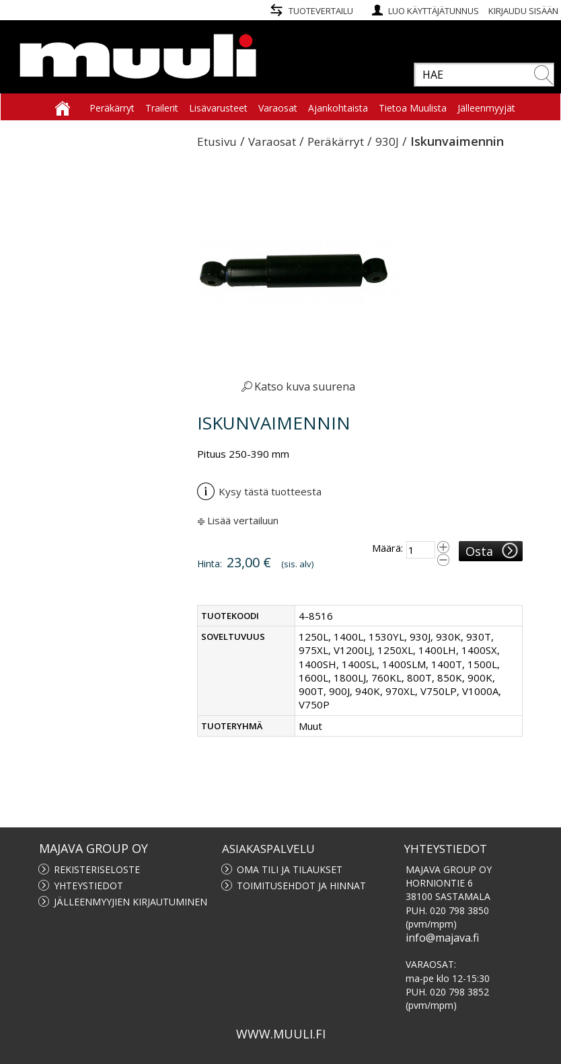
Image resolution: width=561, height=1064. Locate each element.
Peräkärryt (335, 141)
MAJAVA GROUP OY (93, 848)
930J (387, 141)
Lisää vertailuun (242, 520)
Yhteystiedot (88, 885)
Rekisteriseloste (97, 869)
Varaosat (272, 141)
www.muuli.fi (281, 1034)
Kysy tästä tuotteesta (259, 491)
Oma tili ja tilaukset (289, 869)
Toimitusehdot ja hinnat (301, 885)
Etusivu (217, 141)
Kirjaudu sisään (523, 11)
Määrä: (387, 548)
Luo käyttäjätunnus (433, 11)
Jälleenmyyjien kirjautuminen (130, 901)
